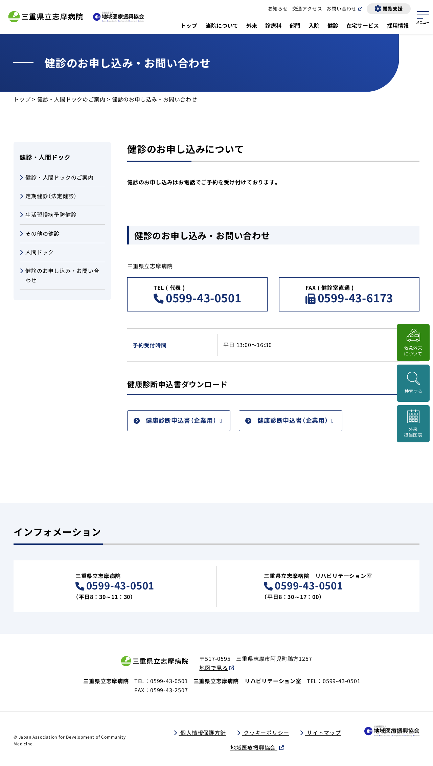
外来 (251, 25)
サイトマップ (323, 732)
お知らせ (278, 8)
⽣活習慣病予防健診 (48, 215)
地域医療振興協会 (253, 747)
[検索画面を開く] (413, 383)
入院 (314, 25)
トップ (189, 25)
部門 (295, 25)
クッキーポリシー (265, 732)
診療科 (273, 25)
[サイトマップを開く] (422, 16)
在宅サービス (362, 25)
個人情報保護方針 (202, 732)
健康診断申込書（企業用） (181, 420)
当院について (222, 25)
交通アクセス (307, 8)
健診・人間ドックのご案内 (71, 99)
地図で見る (213, 668)
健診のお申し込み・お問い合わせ (59, 275)
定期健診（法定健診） (48, 196)
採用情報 (398, 25)
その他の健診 (40, 234)
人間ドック (37, 252)
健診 (332, 25)
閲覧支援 (393, 8)
